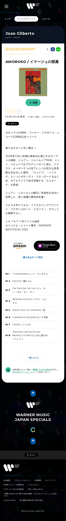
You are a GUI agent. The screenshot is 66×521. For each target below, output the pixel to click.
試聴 (32, 102)
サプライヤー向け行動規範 (14, 489)
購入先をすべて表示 (33, 257)
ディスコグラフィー (26, 19)
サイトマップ (50, 480)
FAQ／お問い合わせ (35, 489)
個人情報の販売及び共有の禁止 (31, 500)
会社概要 (7, 480)
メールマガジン (33, 485)
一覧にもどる (33, 358)
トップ (8, 19)
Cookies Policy (10, 500)
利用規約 (38, 480)
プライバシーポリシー (22, 480)
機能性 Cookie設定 (41, 369)
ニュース (46, 19)
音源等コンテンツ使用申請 (14, 485)
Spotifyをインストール (22, 372)
